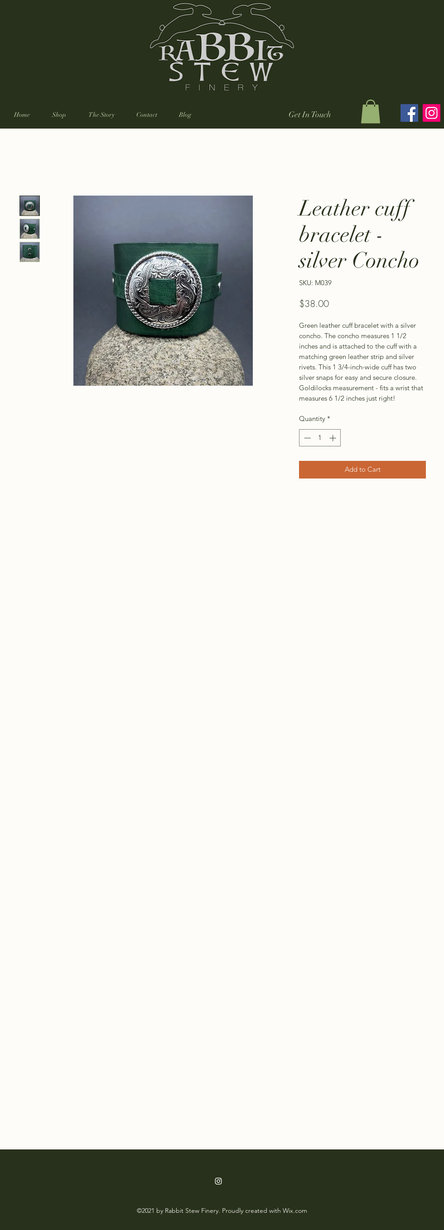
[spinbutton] (320, 438)
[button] (59, 115)
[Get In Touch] (310, 114)
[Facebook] (409, 113)
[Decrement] (306, 438)
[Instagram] (431, 113)
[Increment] (334, 438)
